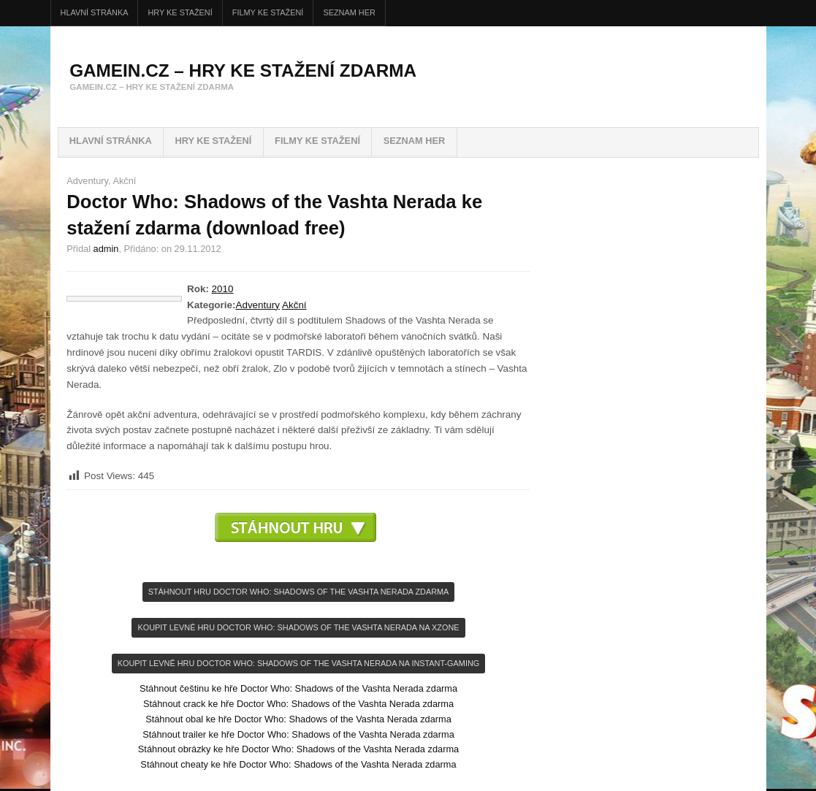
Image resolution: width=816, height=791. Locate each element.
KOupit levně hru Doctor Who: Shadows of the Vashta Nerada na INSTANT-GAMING (298, 663)
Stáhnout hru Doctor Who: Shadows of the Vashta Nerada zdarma (298, 591)
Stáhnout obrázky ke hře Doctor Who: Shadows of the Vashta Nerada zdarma (298, 749)
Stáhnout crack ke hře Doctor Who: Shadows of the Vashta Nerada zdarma (298, 703)
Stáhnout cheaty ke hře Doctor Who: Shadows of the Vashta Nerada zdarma (298, 764)
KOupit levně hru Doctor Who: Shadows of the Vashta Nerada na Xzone (298, 627)
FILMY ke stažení (268, 12)
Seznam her (349, 12)
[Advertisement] (299, 564)
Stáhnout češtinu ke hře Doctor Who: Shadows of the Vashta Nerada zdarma (298, 688)
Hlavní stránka (95, 12)
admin (106, 248)
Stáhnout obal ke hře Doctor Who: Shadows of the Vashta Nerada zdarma (298, 719)
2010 (223, 288)
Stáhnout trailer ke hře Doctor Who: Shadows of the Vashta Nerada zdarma (298, 734)
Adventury (87, 180)
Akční (124, 180)
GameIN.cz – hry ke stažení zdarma (242, 70)
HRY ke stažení (180, 12)
